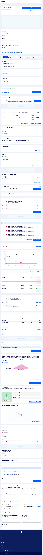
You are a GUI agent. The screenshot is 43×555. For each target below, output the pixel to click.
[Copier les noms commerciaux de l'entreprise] (40, 112)
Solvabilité (32, 7)
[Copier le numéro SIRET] (7, 33)
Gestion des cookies (9, 553)
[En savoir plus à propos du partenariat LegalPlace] (17, 504)
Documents (35, 57)
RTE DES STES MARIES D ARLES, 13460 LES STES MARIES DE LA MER (11, 45)
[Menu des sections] (1, 57)
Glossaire (2, 545)
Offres (1, 536)
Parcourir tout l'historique (36, 481)
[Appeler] (31, 10)
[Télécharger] (40, 202)
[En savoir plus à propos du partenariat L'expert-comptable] (17, 508)
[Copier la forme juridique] (10, 42)
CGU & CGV (5, 553)
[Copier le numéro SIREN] (6, 31)
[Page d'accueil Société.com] (3, 1)
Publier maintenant (29, 239)
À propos (2, 553)
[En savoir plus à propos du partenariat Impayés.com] (39, 504)
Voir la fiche (39, 177)
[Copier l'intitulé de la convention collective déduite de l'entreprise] (19, 115)
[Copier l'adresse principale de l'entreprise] (19, 45)
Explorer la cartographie (36, 421)
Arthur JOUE (3, 47)
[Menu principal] (41, 1)
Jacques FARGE (14, 471)
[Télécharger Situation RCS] (40, 115)
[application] (21, 259)
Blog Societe (2, 549)
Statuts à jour (10, 52)
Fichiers (2, 537)
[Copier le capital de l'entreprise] (19, 118)
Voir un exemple (39, 97)
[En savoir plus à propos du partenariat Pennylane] (39, 506)
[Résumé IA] (35, 202)
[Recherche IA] (6, 57)
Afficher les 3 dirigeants (37, 182)
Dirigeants (29, 57)
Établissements (22, 57)
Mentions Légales (20, 553)
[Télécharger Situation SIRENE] (40, 117)
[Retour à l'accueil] (21, 532)
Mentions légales (4, 52)
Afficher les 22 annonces (37, 239)
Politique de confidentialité (15, 553)
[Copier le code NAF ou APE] (13, 40)
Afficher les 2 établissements (36, 165)
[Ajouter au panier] (37, 101)
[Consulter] (37, 202)
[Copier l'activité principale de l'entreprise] (19, 112)
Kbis (11, 57)
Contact (16, 57)
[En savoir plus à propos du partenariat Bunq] (17, 506)
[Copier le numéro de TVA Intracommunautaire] (7, 36)
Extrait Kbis (38, 123)
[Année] (3, 390)
